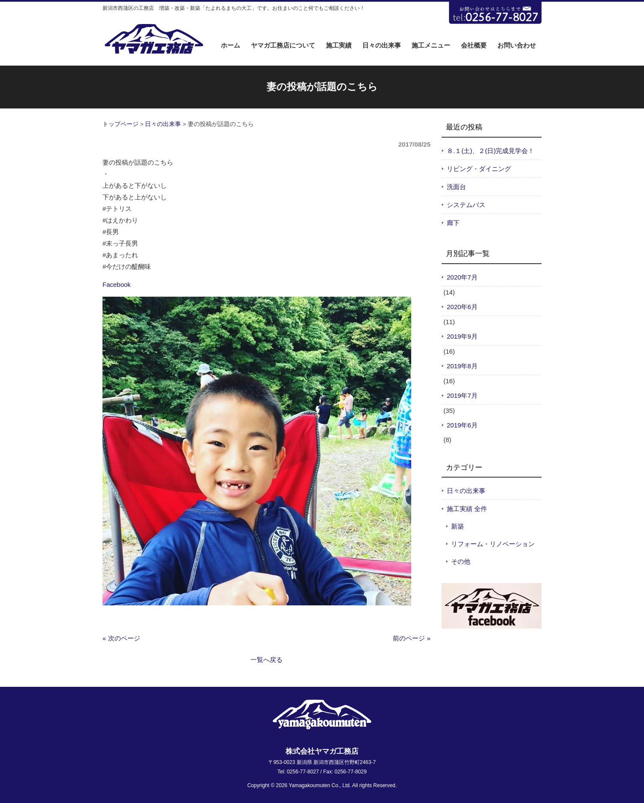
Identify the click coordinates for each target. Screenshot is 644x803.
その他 (460, 561)
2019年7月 (462, 395)
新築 (457, 526)
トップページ (120, 124)
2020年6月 (462, 306)
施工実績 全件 (467, 508)
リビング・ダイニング (479, 168)
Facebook (116, 284)
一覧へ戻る (266, 659)
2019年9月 (462, 336)
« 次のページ (121, 638)
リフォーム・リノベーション (493, 543)
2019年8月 (462, 366)
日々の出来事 (163, 124)
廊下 (453, 222)
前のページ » (411, 638)
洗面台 (456, 186)
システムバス (466, 204)
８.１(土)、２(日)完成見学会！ (490, 150)
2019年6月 (462, 425)
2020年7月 (462, 277)
